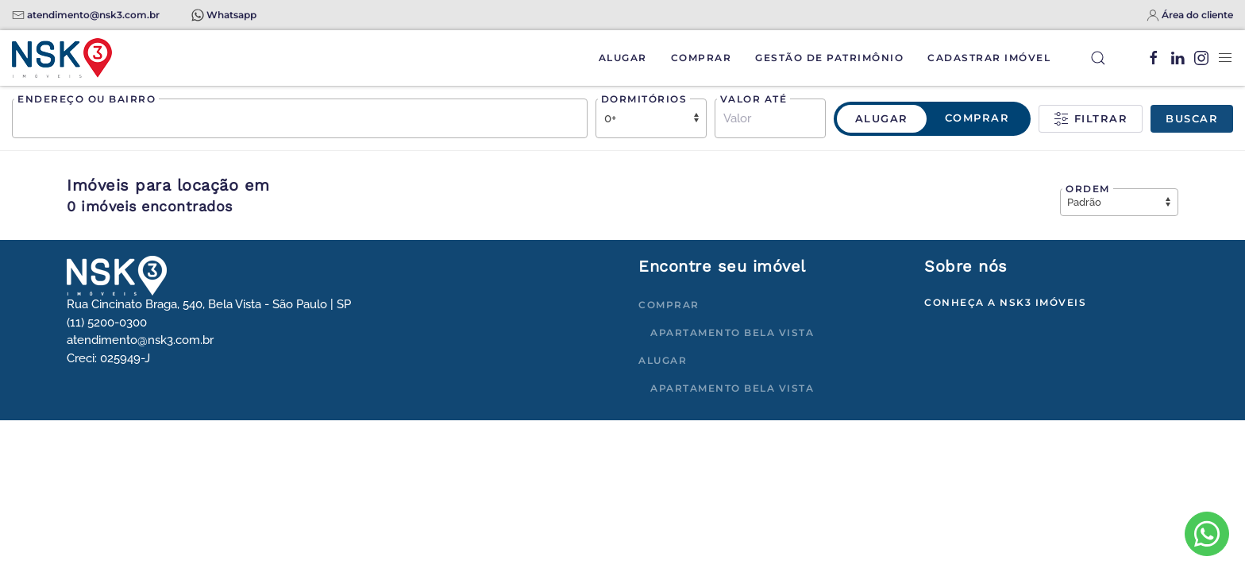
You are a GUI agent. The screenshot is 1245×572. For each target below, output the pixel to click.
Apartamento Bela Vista (732, 332)
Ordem (1088, 189)
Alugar (623, 58)
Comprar (701, 58)
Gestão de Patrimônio (829, 58)
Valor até (754, 99)
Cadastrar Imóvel (988, 58)
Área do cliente (1197, 15)
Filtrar (1090, 119)
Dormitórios (644, 99)
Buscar (1192, 118)
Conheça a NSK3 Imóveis (1005, 302)
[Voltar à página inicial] (62, 58)
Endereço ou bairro (86, 99)
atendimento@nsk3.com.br (93, 15)
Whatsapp (231, 15)
